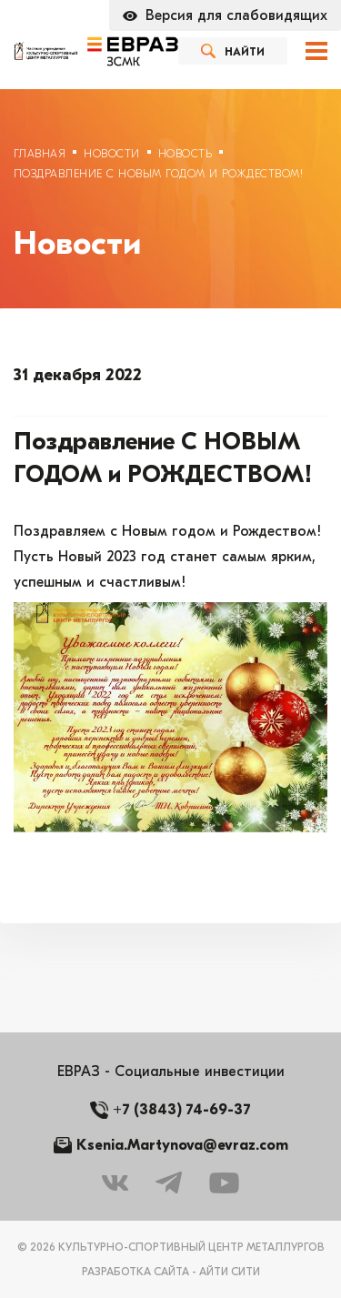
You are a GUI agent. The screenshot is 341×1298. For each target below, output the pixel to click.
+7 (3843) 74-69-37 (182, 1110)
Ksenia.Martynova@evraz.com (182, 1145)
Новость (185, 153)
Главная (39, 153)
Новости (111, 153)
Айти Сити (229, 1271)
